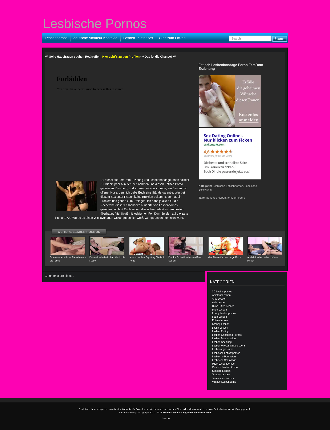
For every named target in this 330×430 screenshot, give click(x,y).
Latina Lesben (220, 327)
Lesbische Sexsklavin (224, 360)
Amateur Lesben (221, 295)
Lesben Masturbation (224, 338)
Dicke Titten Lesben (223, 306)
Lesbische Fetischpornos (228, 185)
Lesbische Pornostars (224, 356)
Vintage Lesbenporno (224, 381)
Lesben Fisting (220, 331)
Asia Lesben (219, 302)
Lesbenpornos (56, 38)
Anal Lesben (219, 298)
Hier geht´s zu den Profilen (121, 56)
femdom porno (236, 197)
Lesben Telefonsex (138, 38)
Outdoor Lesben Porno (225, 367)
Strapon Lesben (221, 374)
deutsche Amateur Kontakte (95, 38)
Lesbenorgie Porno (222, 349)
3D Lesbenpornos (222, 291)
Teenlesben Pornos (223, 378)
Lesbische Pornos (95, 23)
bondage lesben (216, 197)
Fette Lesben (219, 316)
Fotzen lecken (220, 320)
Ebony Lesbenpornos (224, 313)
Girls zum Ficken (172, 38)
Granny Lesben (220, 323)
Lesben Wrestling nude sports (229, 345)
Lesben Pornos (127, 412)
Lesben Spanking (222, 342)
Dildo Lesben (219, 309)
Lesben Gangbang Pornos (227, 334)
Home (166, 418)
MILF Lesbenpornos (223, 363)
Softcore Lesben (221, 370)
